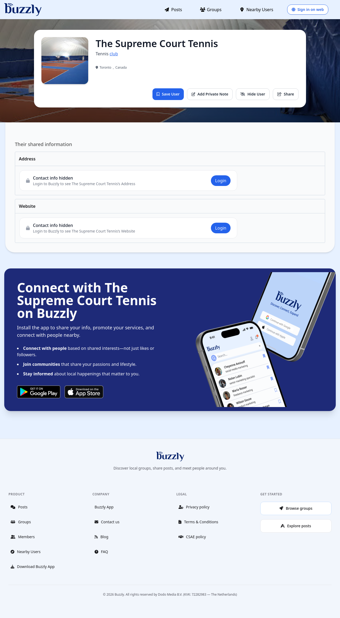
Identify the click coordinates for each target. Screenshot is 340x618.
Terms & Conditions (198, 521)
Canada (121, 67)
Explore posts (296, 525)
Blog (101, 536)
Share (285, 94)
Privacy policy (194, 506)
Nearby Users (256, 10)
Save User (168, 94)
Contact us (107, 521)
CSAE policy (192, 536)
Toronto (105, 67)
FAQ (101, 551)
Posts (173, 10)
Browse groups (295, 508)
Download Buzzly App (33, 566)
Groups (211, 10)
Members (23, 536)
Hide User (252, 94)
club (114, 54)
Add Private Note (210, 94)
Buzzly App (104, 506)
